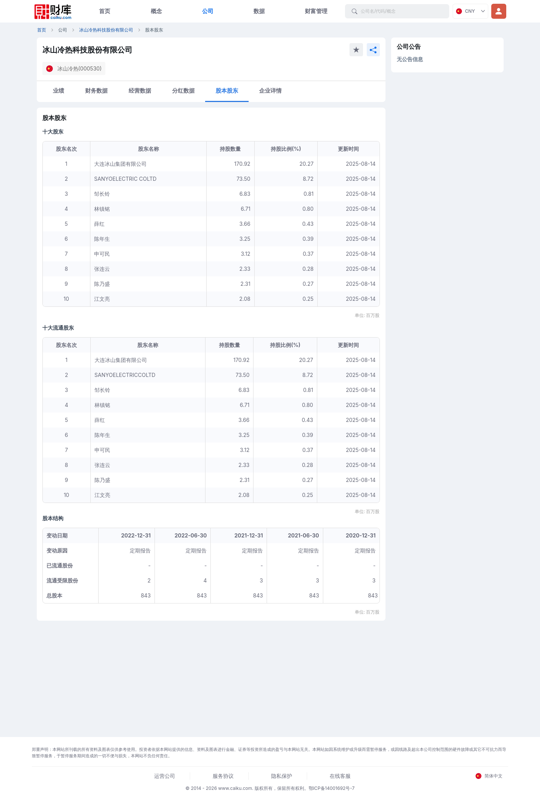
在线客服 (340, 776)
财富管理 (316, 11)
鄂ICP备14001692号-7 (332, 788)
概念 (156, 11)
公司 (207, 11)
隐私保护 (281, 776)
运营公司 (164, 776)
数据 (259, 11)
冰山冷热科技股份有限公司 (106, 30)
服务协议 (223, 776)
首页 (104, 11)
